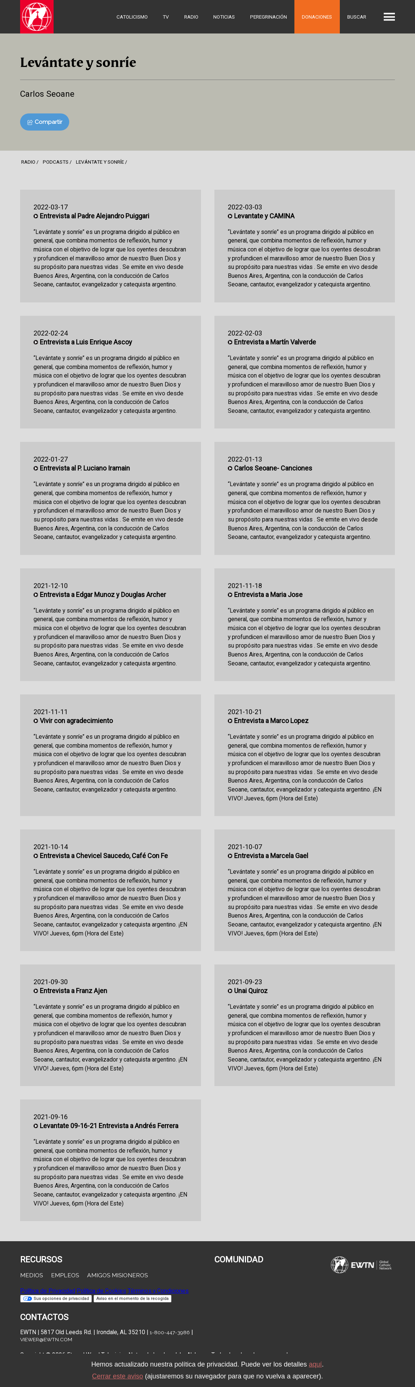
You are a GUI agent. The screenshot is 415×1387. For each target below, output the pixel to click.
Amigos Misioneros (117, 1275)
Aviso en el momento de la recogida (132, 1298)
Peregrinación (268, 17)
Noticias (224, 17)
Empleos (65, 1275)
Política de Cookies (101, 1290)
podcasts (55, 162)
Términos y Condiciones (158, 1290)
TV (166, 17)
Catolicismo (132, 17)
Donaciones (317, 17)
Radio (191, 17)
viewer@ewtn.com (46, 1339)
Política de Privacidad (47, 1290)
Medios (31, 1275)
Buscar (356, 17)
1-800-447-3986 (170, 1332)
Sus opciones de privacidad (56, 1298)
